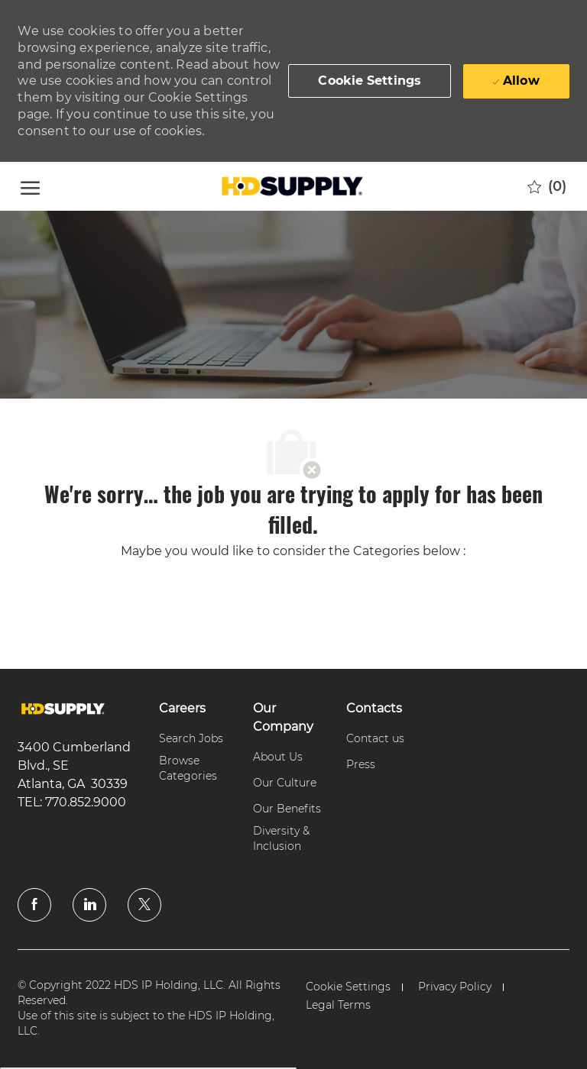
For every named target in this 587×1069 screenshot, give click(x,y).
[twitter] (144, 905)
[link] (63, 709)
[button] (369, 81)
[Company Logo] (291, 186)
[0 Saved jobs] (546, 186)
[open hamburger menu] (30, 186)
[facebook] (34, 905)
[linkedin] (89, 905)
